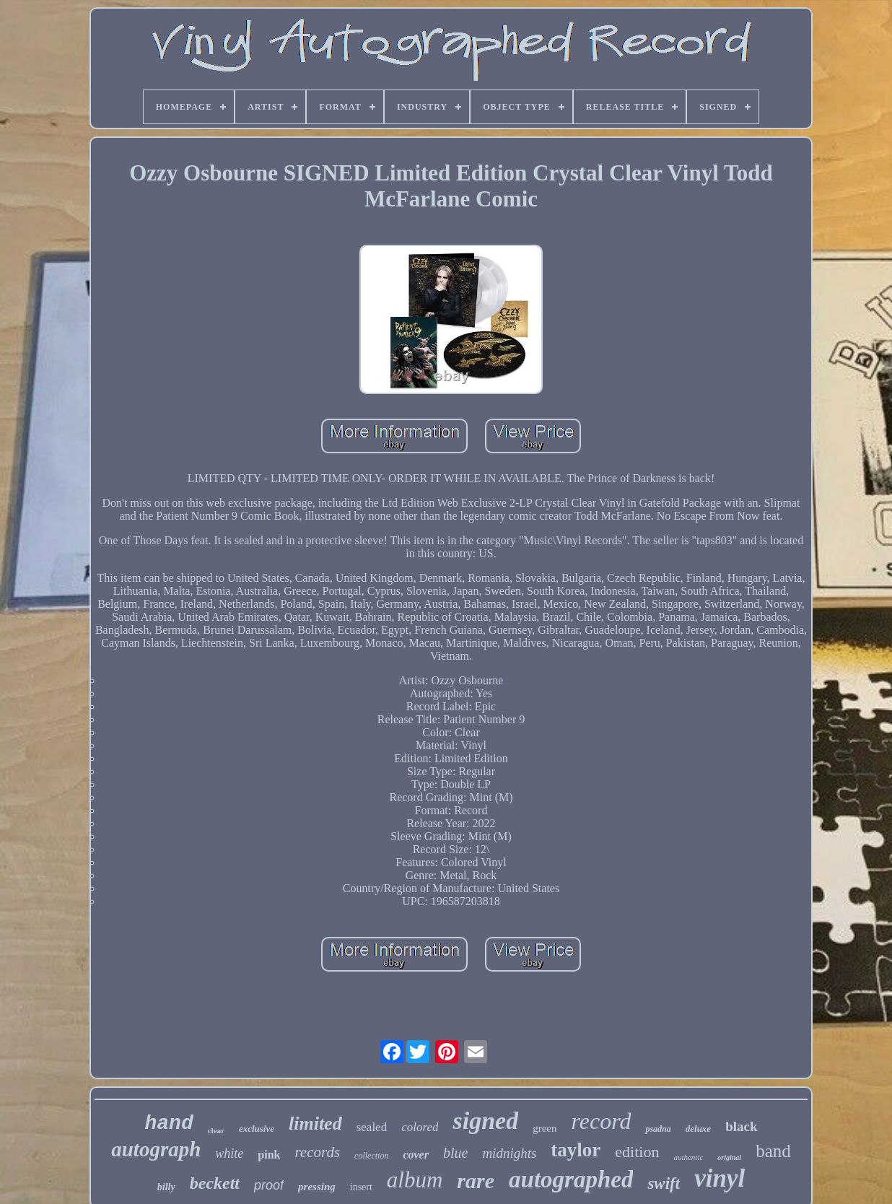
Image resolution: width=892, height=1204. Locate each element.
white (229, 1153)
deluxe (698, 1128)
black (741, 1126)
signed (485, 1120)
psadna (657, 1129)
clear (216, 1130)
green (544, 1128)
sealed (372, 1127)
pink (269, 1154)
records (317, 1152)
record (601, 1121)
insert (361, 1187)
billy (166, 1187)
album (415, 1179)
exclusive (256, 1128)
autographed (571, 1179)
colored (419, 1127)
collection (371, 1156)
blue (455, 1153)
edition (637, 1152)
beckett (215, 1183)
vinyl (719, 1178)
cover (416, 1154)
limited (315, 1123)
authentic (688, 1157)
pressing (317, 1186)
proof (269, 1185)
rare (475, 1180)
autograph (156, 1149)
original (729, 1157)
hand (168, 1123)
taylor (575, 1150)
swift (663, 1183)
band (773, 1151)
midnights (509, 1153)
